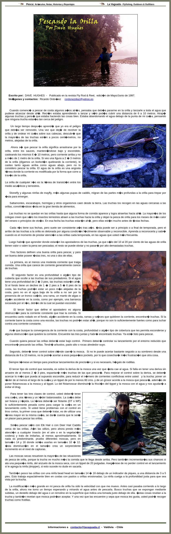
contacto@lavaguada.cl (85, 527)
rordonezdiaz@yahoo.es (79, 99)
